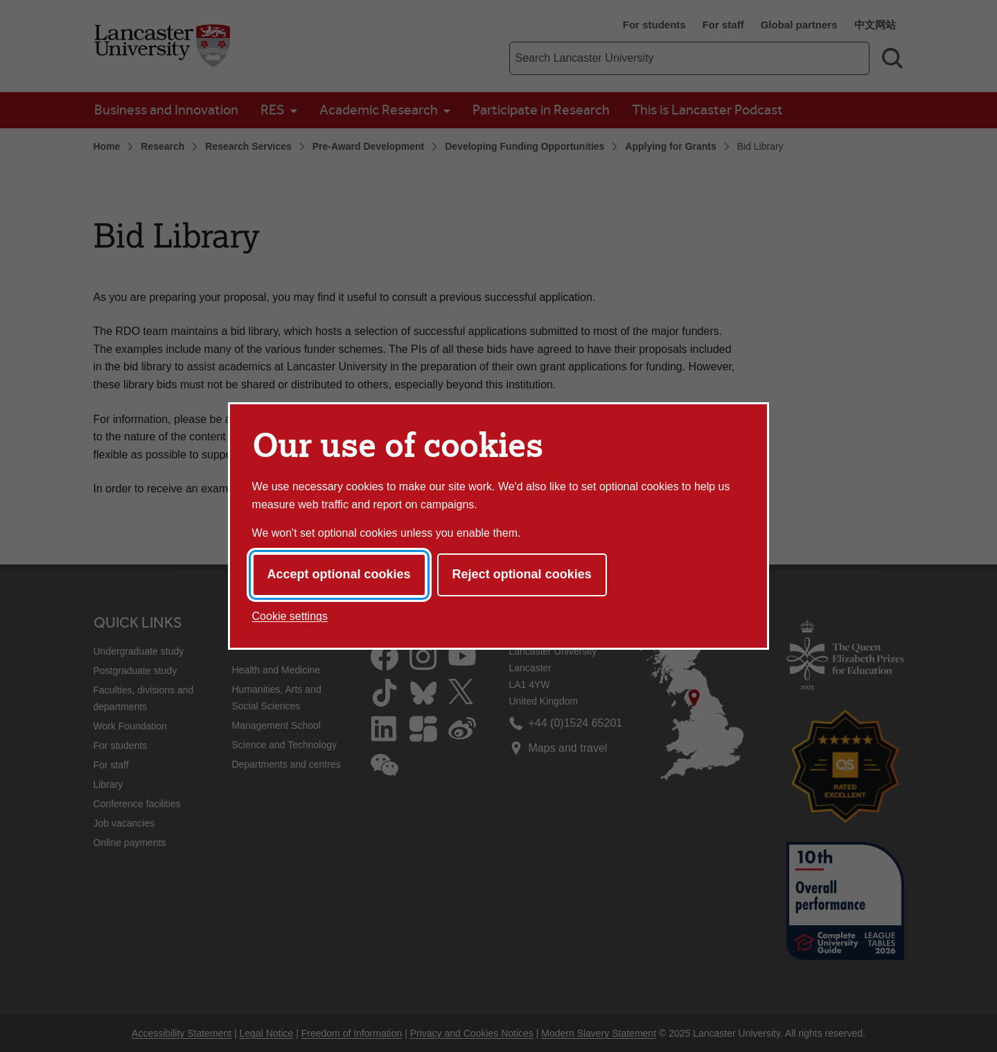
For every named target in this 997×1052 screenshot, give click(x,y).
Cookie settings (290, 616)
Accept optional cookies (339, 574)
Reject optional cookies (522, 574)
